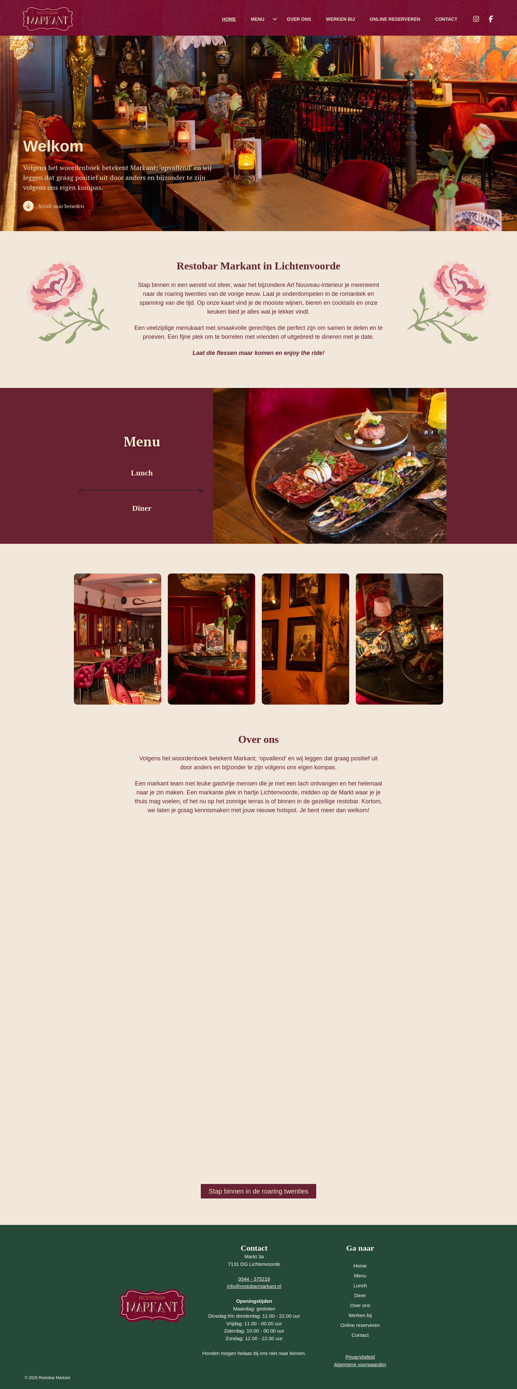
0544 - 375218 (254, 1279)
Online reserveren (395, 19)
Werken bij (340, 19)
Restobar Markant (54, 1377)
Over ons (299, 19)
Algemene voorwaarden (360, 1364)
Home (229, 19)
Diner (142, 508)
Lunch (142, 473)
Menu (257, 19)
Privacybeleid (360, 1357)
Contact (446, 19)
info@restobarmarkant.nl (254, 1286)
